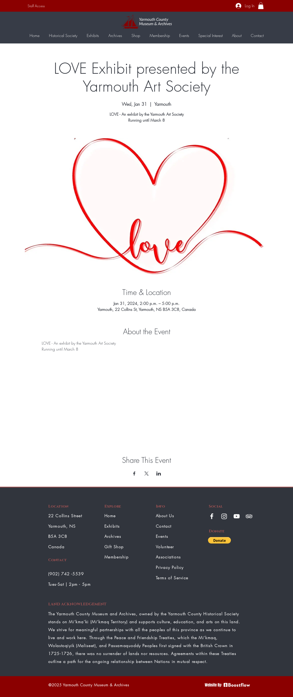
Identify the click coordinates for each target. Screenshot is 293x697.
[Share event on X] (146, 474)
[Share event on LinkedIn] (158, 474)
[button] (261, 5)
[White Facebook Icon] (211, 516)
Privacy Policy (170, 567)
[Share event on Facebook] (134, 474)
